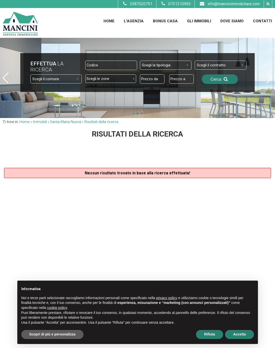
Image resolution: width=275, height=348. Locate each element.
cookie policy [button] (57, 308)
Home (109, 21)
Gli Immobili (199, 21)
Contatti (262, 21)
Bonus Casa (165, 21)
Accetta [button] (239, 334)
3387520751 (137, 4)
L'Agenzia (134, 21)
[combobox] (165, 65)
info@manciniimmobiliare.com (229, 4)
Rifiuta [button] (209, 334)
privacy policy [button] (166, 298)
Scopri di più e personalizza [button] (52, 334)
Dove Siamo (232, 21)
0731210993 (175, 4)
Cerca (220, 79)
